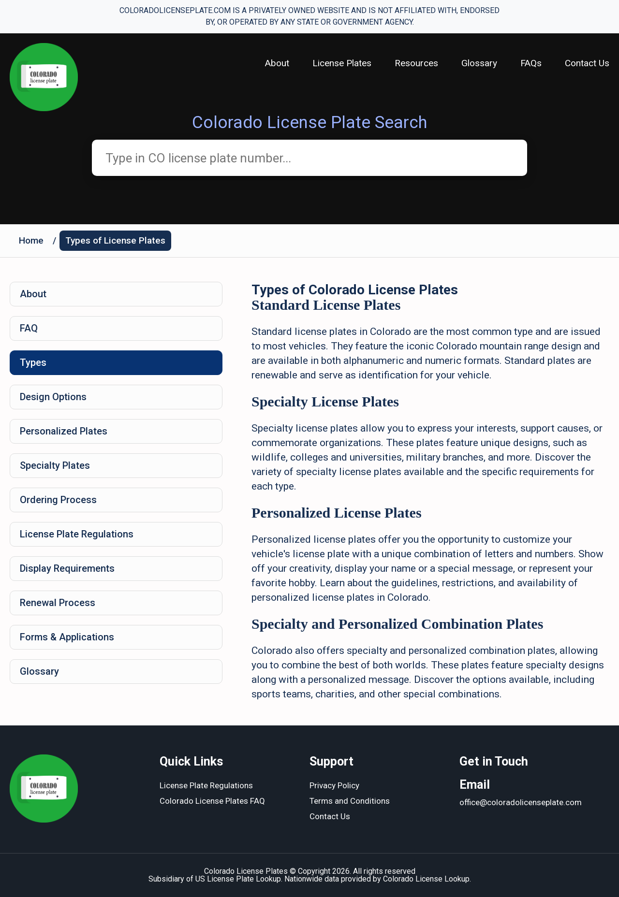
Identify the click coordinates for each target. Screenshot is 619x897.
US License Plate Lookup (238, 878)
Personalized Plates (63, 431)
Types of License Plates (115, 240)
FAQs (531, 63)
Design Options (53, 397)
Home (31, 240)
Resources (416, 63)
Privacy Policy (334, 785)
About (277, 63)
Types (33, 362)
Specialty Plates (55, 465)
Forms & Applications (67, 637)
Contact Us (587, 63)
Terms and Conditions (350, 801)
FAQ (29, 328)
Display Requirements (67, 568)
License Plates (341, 63)
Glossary (479, 63)
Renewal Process (57, 602)
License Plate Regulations (76, 534)
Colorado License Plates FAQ (212, 801)
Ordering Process (58, 500)
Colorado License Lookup (426, 878)
